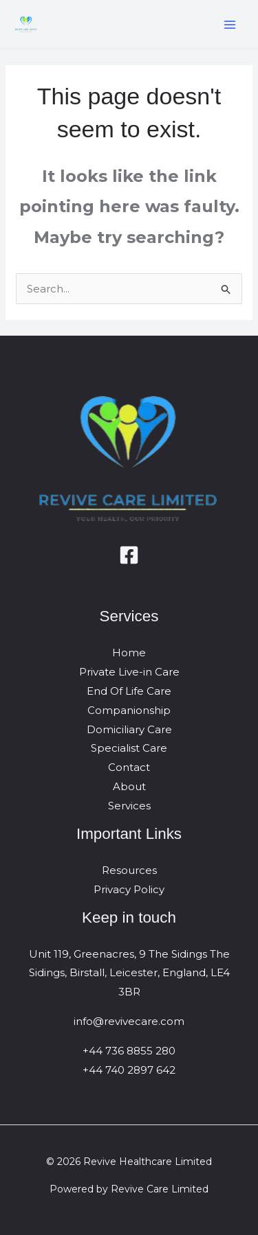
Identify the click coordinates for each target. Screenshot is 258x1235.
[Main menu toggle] (230, 24)
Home (129, 652)
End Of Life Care (129, 690)
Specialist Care (129, 747)
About (129, 786)
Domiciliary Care (129, 729)
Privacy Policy (129, 889)
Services (129, 805)
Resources (129, 870)
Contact (129, 767)
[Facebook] (129, 555)
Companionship (129, 710)
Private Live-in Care (129, 671)
